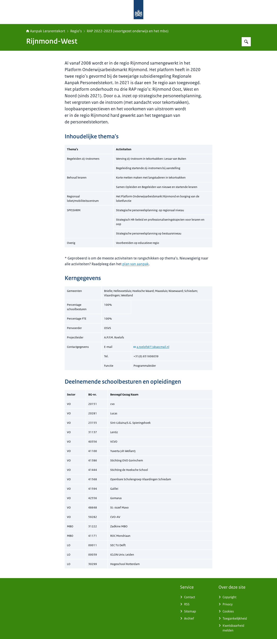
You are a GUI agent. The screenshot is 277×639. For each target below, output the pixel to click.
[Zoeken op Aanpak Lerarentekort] (246, 41)
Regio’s (76, 31)
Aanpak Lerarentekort (45, 31)
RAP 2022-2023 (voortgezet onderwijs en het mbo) (128, 31)
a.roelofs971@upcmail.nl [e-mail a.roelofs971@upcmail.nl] (151, 347)
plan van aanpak (135, 264)
